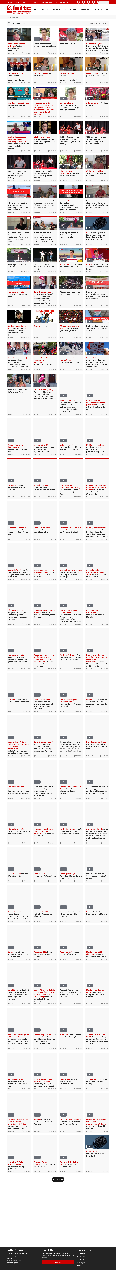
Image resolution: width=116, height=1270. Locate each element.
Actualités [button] (43, 10)
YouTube (80, 1260)
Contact (9, 1258)
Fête (72, 2)
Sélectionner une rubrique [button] (98, 23)
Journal (17, 2)
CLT (30, 2)
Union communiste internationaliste (55, 2)
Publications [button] (98, 10)
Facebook (81, 1253)
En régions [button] (73, 10)
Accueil (9, 17)
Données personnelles (14, 1260)
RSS (79, 1266)
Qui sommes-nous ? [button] (58, 10)
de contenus (58, 1179)
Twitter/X (81, 1256)
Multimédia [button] (85, 10)
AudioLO (36, 2)
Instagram (81, 1263)
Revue (24, 2)
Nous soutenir (103, 2)
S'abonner (58, 1262)
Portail (9, 2)
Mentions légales (12, 1263)
